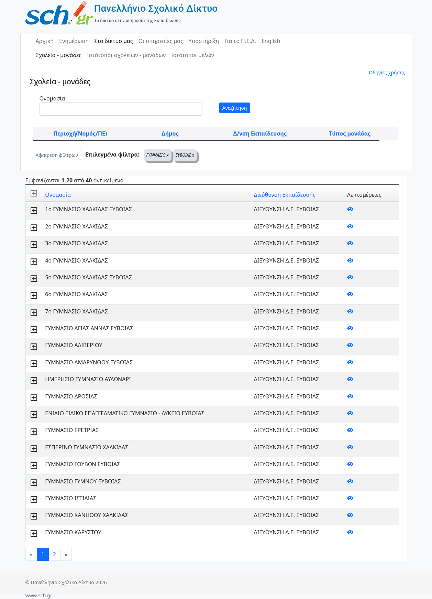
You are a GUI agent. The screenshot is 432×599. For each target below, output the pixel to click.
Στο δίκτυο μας (113, 41)
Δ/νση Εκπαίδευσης (260, 133)
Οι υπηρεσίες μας (161, 41)
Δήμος (170, 133)
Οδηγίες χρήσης (387, 72)
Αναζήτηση (234, 108)
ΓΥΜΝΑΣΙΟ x (157, 155)
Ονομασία (52, 98)
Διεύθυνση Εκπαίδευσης (284, 195)
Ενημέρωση (74, 41)
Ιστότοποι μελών (192, 55)
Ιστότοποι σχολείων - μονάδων (126, 55)
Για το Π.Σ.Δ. (240, 41)
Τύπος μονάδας (349, 133)
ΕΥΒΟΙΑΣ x (185, 155)
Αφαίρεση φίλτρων (57, 155)
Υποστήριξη (204, 41)
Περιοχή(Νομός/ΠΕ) (80, 133)
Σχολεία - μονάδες (58, 55)
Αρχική (45, 41)
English (271, 41)
